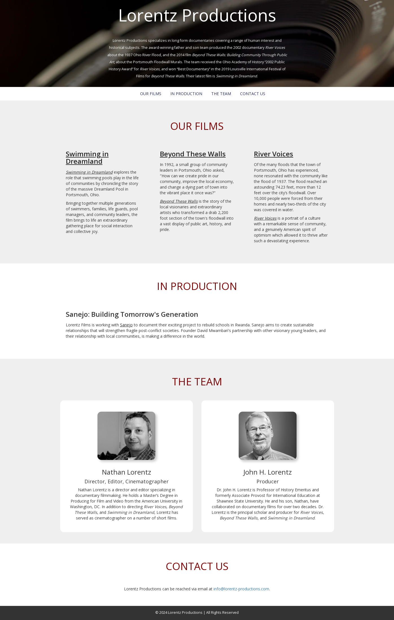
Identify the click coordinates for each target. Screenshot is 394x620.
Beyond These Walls (193, 153)
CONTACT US (252, 93)
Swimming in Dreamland (87, 157)
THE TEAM (221, 93)
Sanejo (126, 325)
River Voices (273, 153)
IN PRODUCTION (186, 93)
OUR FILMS (150, 93)
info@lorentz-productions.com (241, 588)
